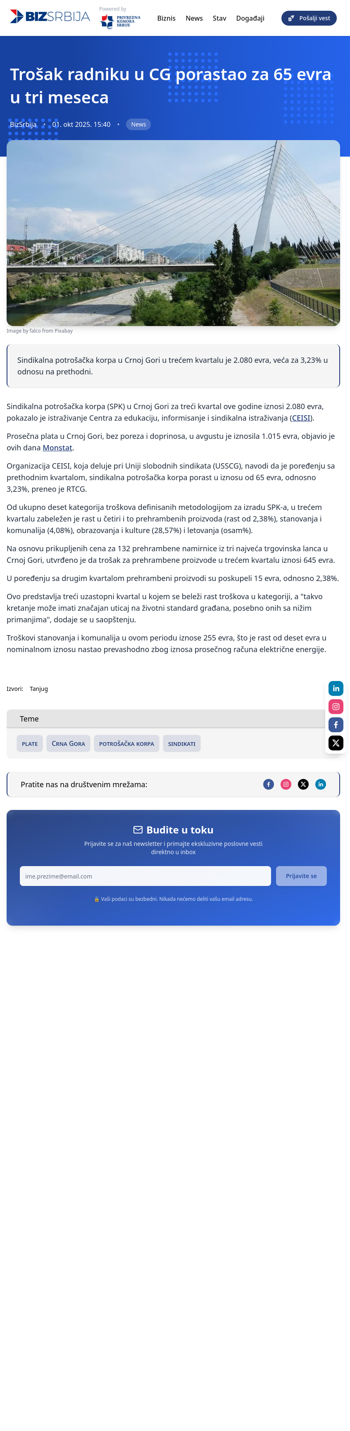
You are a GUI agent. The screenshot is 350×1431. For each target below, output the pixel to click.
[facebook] (268, 784)
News (194, 18)
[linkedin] (320, 784)
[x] (303, 784)
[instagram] (286, 784)
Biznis (166, 18)
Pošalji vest (309, 18)
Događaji (250, 18)
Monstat (57, 447)
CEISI (301, 418)
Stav (219, 18)
